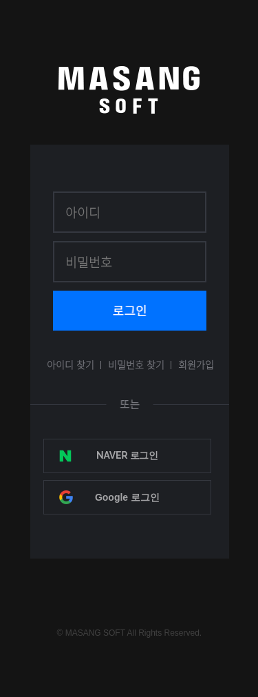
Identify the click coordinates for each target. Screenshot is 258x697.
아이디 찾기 (70, 364)
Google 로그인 (127, 497)
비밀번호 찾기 (136, 364)
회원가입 (196, 364)
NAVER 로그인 (127, 455)
